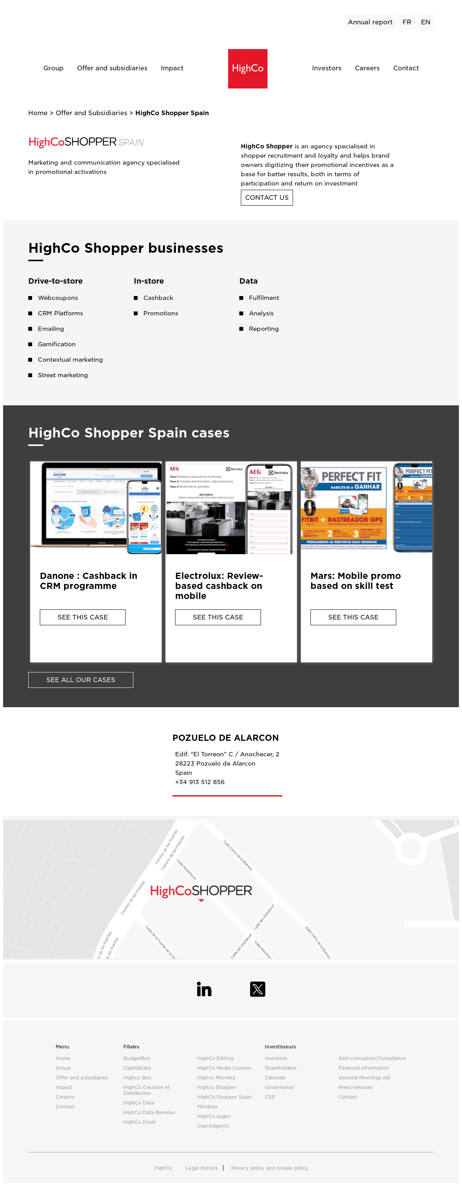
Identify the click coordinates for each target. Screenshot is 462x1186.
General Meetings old (364, 1078)
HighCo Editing (215, 1058)
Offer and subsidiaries (112, 68)
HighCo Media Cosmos (224, 1068)
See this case (83, 617)
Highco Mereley (216, 1078)
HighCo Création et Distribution (146, 1090)
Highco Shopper (216, 1087)
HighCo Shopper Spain (224, 1097)
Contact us (267, 197)
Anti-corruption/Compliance (372, 1058)
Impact (172, 68)
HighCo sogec (214, 1116)
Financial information (364, 1068)
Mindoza (207, 1106)
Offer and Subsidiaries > (95, 113)
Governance (279, 1087)
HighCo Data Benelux (149, 1112)
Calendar (275, 1078)
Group (53, 68)
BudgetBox (136, 1058)
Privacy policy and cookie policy (269, 1168)
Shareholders (281, 1068)
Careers (367, 68)
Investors (326, 68)
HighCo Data (138, 1103)
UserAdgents (213, 1126)
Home (38, 113)
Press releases (356, 1087)
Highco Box (137, 1078)
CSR (270, 1097)
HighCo (163, 1168)
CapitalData (137, 1068)
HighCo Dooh (139, 1122)
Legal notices (202, 1168)
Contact (406, 68)
